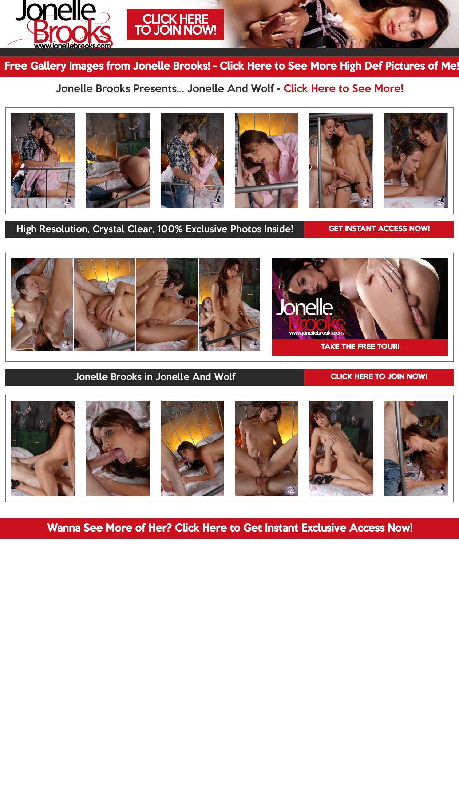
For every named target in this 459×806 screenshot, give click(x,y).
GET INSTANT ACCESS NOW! (379, 229)
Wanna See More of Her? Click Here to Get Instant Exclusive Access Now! (229, 528)
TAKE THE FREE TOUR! (360, 347)
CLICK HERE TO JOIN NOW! (379, 377)
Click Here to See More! (343, 89)
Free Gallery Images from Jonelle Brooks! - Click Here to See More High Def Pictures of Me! (231, 66)
